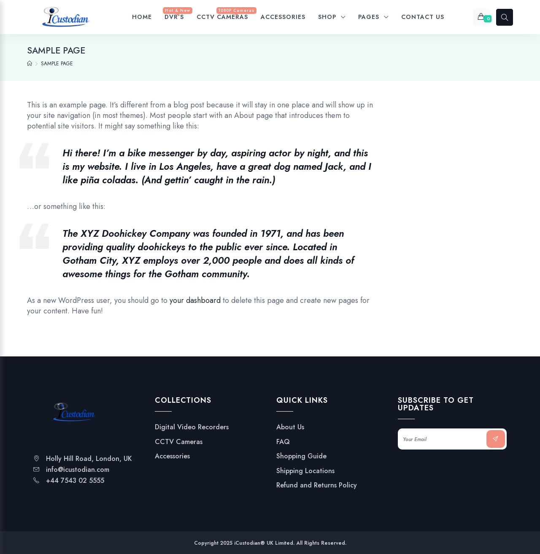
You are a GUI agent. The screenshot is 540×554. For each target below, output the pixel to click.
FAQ (283, 442)
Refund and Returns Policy (316, 485)
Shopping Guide (301, 456)
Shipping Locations (305, 471)
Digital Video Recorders (192, 427)
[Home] (29, 63)
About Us (290, 427)
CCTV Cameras (178, 442)
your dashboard (195, 300)
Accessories (172, 456)
